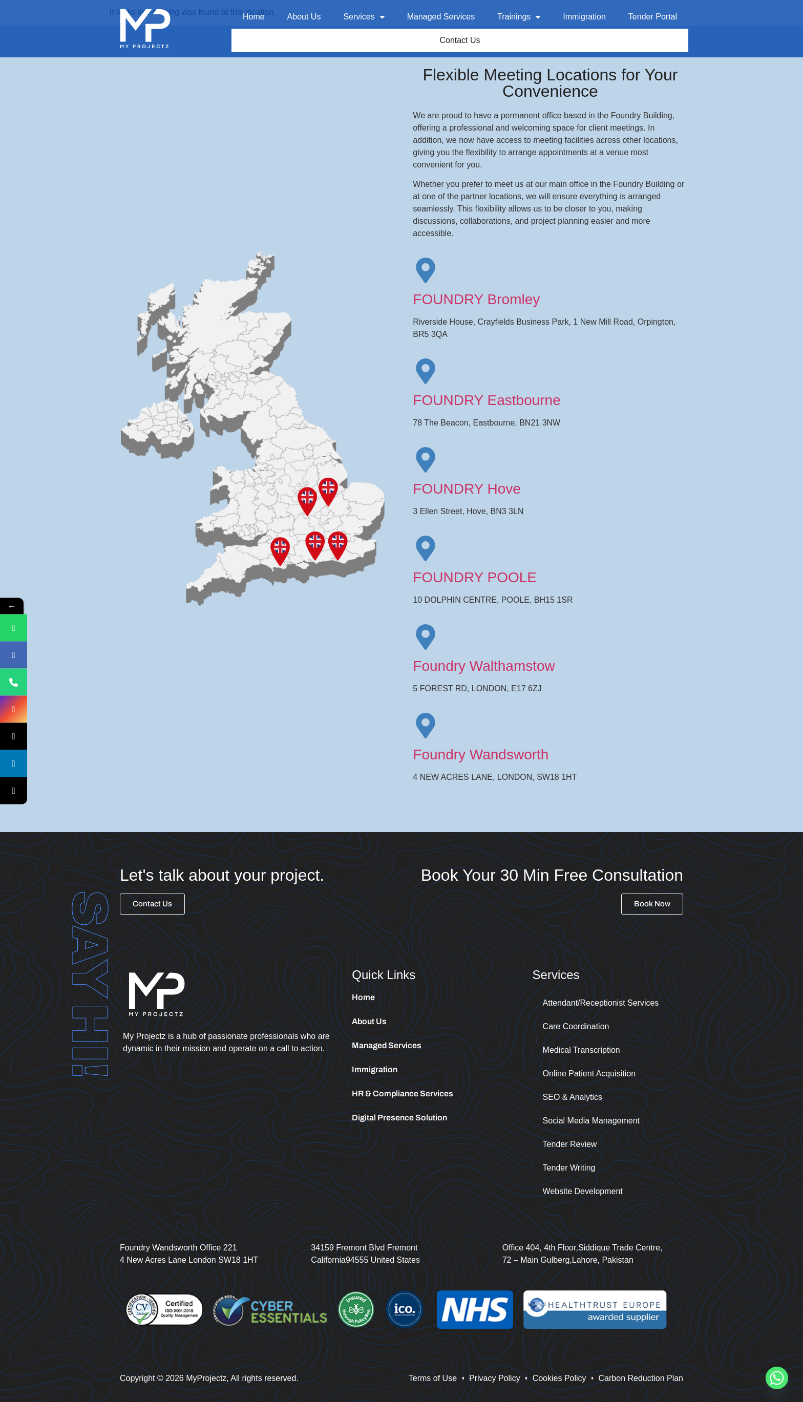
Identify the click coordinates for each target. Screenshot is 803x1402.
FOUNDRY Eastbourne (486, 402)
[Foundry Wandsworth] (425, 727)
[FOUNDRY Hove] (425, 461)
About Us (304, 16)
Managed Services (441, 16)
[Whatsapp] (777, 1378)
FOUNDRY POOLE (475, 579)
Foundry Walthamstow (484, 667)
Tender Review (570, 1145)
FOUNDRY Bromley (476, 301)
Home (254, 16)
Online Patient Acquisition (589, 1075)
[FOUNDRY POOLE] (425, 550)
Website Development (583, 1192)
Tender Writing (569, 1169)
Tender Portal (652, 16)
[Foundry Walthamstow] (425, 638)
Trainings (518, 16)
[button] (363, 17)
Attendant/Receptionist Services (601, 1004)
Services (363, 16)
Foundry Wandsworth (480, 756)
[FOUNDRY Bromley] (425, 272)
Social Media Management (591, 1122)
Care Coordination (576, 1028)
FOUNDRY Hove (467, 490)
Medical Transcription (581, 1051)
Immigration (584, 16)
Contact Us (460, 41)
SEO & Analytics (573, 1098)
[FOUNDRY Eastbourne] (425, 373)
